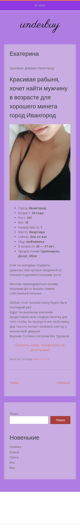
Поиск (14, 414)
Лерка (14, 383)
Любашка (63, 383)
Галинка (15, 447)
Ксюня (14, 452)
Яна (12, 462)
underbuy (40, 25)
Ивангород (41, 359)
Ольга (14, 457)
